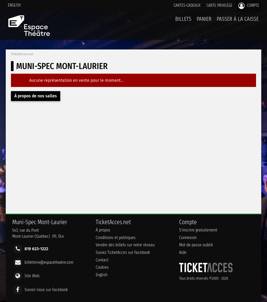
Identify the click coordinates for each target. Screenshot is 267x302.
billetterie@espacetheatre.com (49, 262)
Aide (182, 252)
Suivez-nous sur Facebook (46, 289)
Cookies (102, 267)
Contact (102, 259)
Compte (248, 6)
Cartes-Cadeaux (187, 5)
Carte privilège (219, 5)
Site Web (32, 275)
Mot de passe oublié (196, 244)
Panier (204, 21)
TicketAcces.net (22, 54)
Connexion (188, 237)
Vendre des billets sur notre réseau (125, 244)
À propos (103, 230)
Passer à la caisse (238, 18)
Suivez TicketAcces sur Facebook (123, 252)
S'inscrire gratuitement (198, 230)
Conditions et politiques (116, 237)
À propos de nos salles (35, 95)
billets (183, 18)
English (14, 5)
